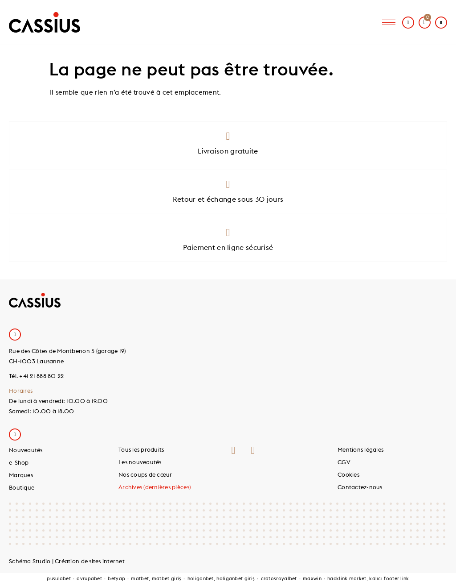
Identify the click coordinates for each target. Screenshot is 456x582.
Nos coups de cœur (145, 474)
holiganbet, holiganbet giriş (221, 578)
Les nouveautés (140, 462)
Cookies (348, 474)
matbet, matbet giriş (156, 578)
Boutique (21, 487)
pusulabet (59, 578)
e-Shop (19, 462)
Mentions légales (360, 449)
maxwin (312, 578)
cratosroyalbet (279, 578)
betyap (116, 578)
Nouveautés (26, 449)
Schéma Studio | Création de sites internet (67, 561)
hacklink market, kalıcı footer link (368, 578)
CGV (344, 462)
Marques (21, 474)
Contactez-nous (360, 487)
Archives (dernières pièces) (154, 487)
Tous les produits (141, 449)
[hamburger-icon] (388, 22)
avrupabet (89, 578)
